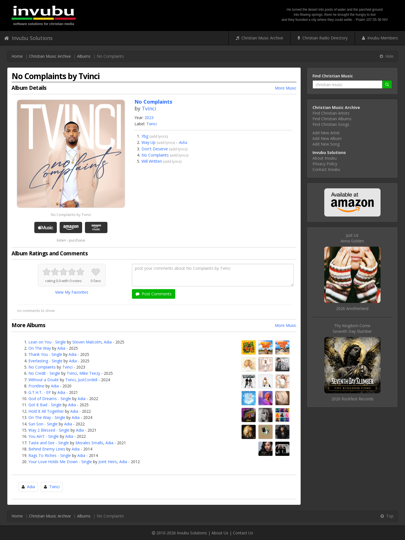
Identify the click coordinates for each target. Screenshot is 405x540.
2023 (149, 117)
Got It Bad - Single (45, 404)
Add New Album (327, 138)
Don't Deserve (154, 148)
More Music (285, 88)
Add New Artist (326, 132)
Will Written (151, 161)
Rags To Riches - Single (49, 455)
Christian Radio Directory (323, 38)
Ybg (144, 136)
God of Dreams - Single (49, 398)
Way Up (148, 142)
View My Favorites (71, 292)
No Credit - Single (44, 373)
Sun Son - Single (43, 424)
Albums (84, 56)
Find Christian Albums (332, 118)
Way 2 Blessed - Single (48, 430)
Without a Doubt (43, 379)
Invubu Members (380, 38)
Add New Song (325, 144)
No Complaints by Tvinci (71, 214)
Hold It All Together (46, 411)
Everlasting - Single (45, 360)
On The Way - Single (46, 417)
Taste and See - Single (48, 442)
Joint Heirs (107, 461)
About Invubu (324, 158)
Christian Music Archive (259, 38)
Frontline (36, 386)
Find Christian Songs (330, 124)
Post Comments (154, 293)
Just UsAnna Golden (352, 238)
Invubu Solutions (28, 38)
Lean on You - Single (47, 342)
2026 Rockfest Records (352, 398)
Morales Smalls (89, 442)
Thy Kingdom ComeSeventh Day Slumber (352, 328)
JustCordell (87, 379)
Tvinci (149, 108)
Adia (183, 142)
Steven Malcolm (87, 342)
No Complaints (155, 155)
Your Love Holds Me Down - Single (60, 461)
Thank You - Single (45, 354)
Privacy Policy (324, 163)
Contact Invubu (326, 169)
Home (17, 56)
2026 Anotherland (352, 308)
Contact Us (243, 532)
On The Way (39, 348)
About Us (220, 532)
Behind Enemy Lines (46, 449)
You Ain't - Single (43, 436)
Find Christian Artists (331, 113)
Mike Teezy (89, 373)
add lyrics (158, 136)
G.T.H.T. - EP (39, 392)
